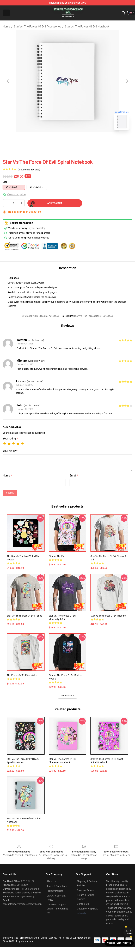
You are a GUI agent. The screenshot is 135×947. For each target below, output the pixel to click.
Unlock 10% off (129, 932)
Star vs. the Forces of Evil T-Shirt (24, 615)
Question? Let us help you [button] (119, 943)
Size (5, 181)
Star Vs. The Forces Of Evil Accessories (37, 26)
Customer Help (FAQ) (88, 908)
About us (51, 881)
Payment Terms (85, 890)
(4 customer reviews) (29, 169)
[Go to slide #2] (76, 140)
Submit (10, 492)
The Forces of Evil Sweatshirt (22, 675)
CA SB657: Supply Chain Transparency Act (57, 908)
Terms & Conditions (57, 886)
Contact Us (83, 903)
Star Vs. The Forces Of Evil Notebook (87, 26)
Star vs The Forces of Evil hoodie (108, 615)
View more (67, 696)
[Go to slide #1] (58, 140)
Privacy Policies (55, 891)
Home (6, 26)
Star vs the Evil (57, 556)
